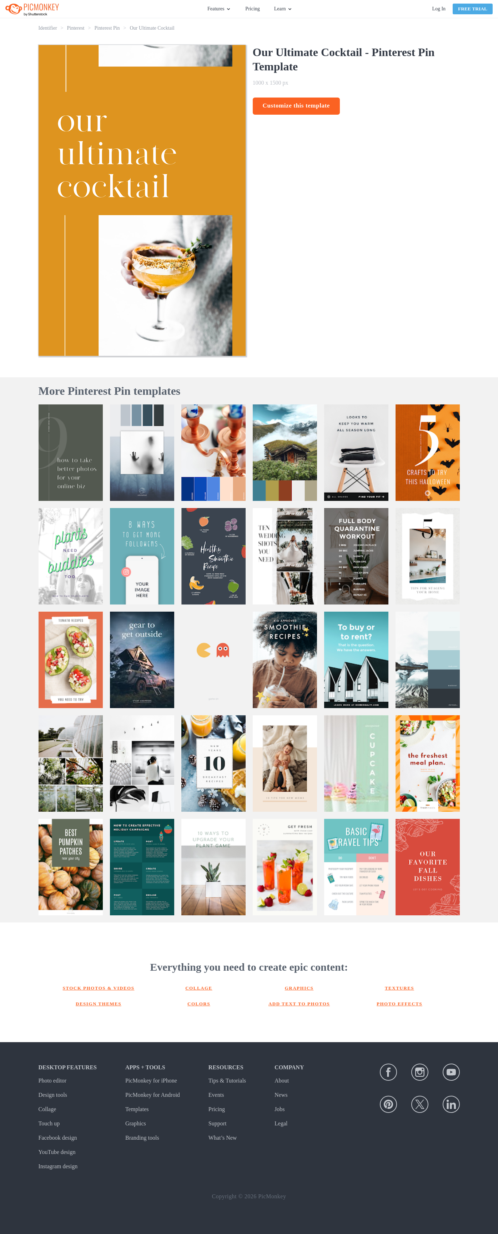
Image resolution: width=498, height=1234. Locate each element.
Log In (439, 8)
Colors (198, 1003)
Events (216, 1095)
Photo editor (53, 1081)
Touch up (49, 1123)
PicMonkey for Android (152, 1095)
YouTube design (57, 1152)
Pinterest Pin (107, 28)
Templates (137, 1109)
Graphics (299, 988)
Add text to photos (299, 1003)
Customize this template (296, 105)
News (281, 1095)
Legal (281, 1123)
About (282, 1081)
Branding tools (142, 1138)
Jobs (280, 1109)
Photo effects (399, 1003)
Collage (198, 988)
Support (217, 1123)
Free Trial (472, 8)
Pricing (252, 8)
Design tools (53, 1095)
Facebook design (58, 1138)
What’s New (222, 1138)
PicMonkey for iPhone (151, 1081)
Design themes (98, 1003)
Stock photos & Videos (99, 988)
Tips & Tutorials (227, 1081)
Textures (399, 988)
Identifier (48, 28)
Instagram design (58, 1166)
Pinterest (76, 28)
